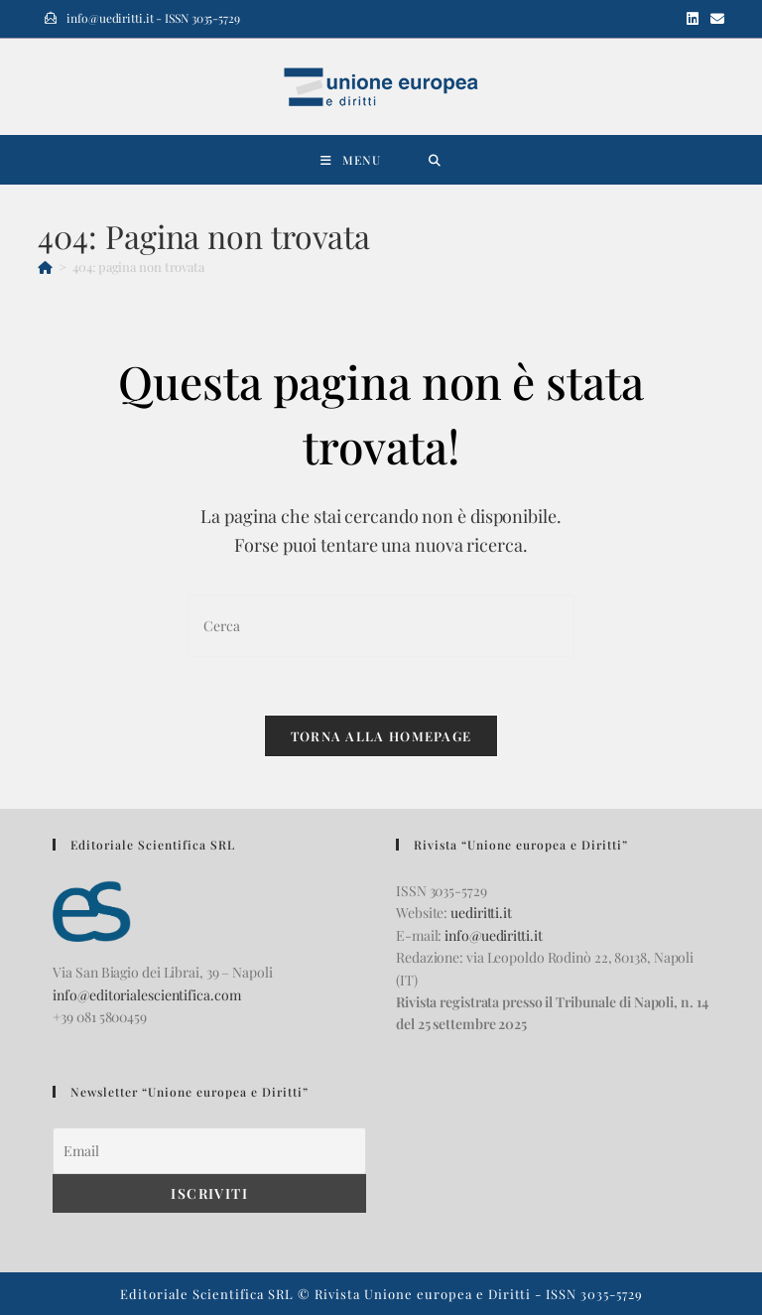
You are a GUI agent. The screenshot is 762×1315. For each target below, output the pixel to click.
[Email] (209, 1150)
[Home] (45, 266)
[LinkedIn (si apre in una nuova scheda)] (692, 19)
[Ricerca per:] (435, 160)
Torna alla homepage (381, 737)
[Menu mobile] (351, 160)
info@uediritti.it (493, 935)
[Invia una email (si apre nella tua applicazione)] (714, 19)
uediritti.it (481, 912)
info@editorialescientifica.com (146, 995)
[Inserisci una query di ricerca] (381, 625)
